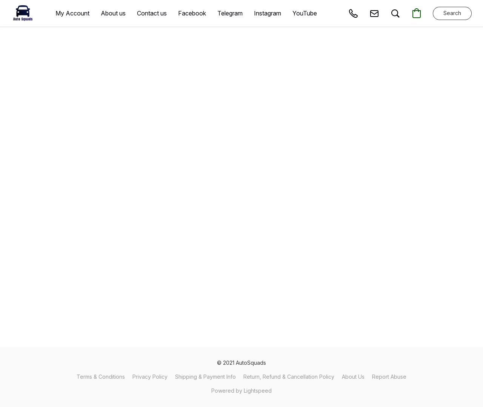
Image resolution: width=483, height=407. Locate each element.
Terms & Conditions (101, 376)
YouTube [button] (304, 13)
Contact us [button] (152, 13)
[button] (23, 13)
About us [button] (113, 13)
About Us (353, 376)
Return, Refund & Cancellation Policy (288, 376)
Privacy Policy (150, 376)
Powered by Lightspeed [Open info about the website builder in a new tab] (241, 390)
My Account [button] (72, 13)
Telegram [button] (230, 13)
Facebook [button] (192, 13)
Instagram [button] (267, 13)
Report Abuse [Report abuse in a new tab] (389, 376)
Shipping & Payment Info (205, 376)
